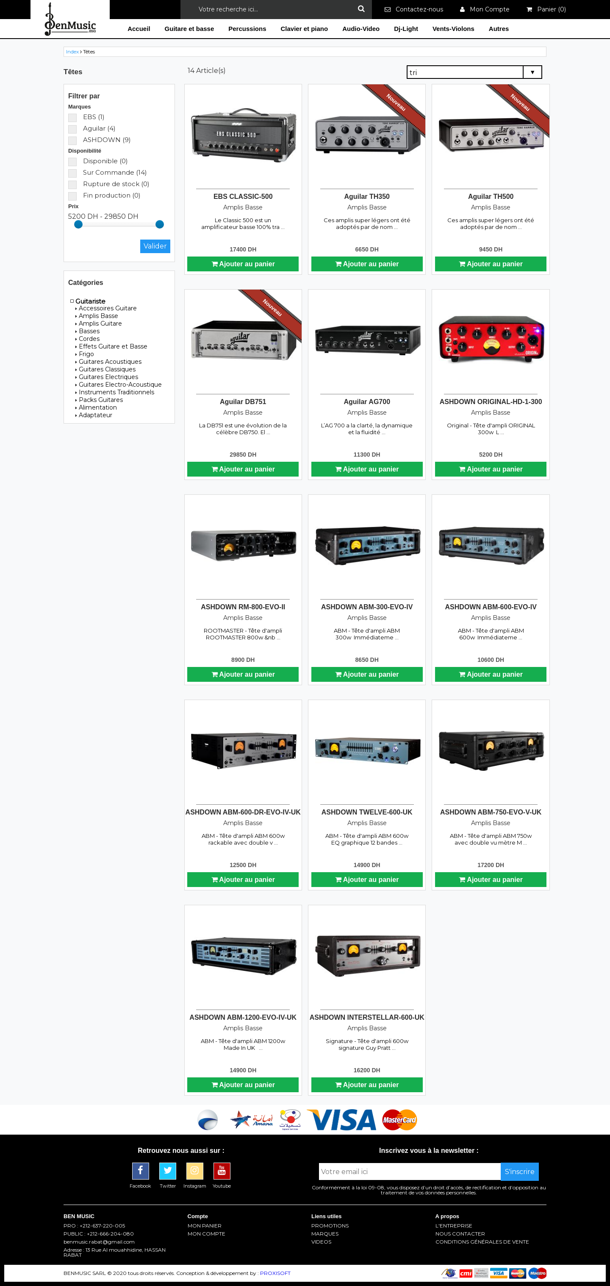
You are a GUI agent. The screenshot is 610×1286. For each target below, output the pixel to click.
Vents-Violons (453, 28)
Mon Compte (485, 9)
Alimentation (96, 407)
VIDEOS (321, 1241)
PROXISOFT (275, 1273)
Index (72, 51)
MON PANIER (205, 1225)
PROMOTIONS (330, 1225)
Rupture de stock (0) (109, 184)
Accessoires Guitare (106, 308)
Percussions (247, 28)
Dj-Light (406, 28)
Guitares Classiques (105, 369)
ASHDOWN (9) (99, 140)
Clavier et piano (304, 28)
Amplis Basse (96, 316)
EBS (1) (86, 117)
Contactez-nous (414, 9)
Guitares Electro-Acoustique (118, 384)
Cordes (87, 339)
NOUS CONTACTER (460, 1233)
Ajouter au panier (243, 264)
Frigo (84, 354)
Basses (87, 331)
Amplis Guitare (98, 323)
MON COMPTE (206, 1233)
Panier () (546, 9)
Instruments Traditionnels (114, 392)
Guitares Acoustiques (108, 361)
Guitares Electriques (106, 377)
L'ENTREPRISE (453, 1225)
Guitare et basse (189, 28)
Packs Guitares (99, 400)
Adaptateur (93, 415)
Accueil (139, 28)
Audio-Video (361, 28)
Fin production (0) (104, 195)
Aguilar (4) (92, 128)
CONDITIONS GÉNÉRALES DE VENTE (482, 1241)
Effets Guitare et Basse (111, 346)
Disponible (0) (98, 161)
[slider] (78, 224)
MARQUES (324, 1233)
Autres (499, 28)
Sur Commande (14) (107, 172)
